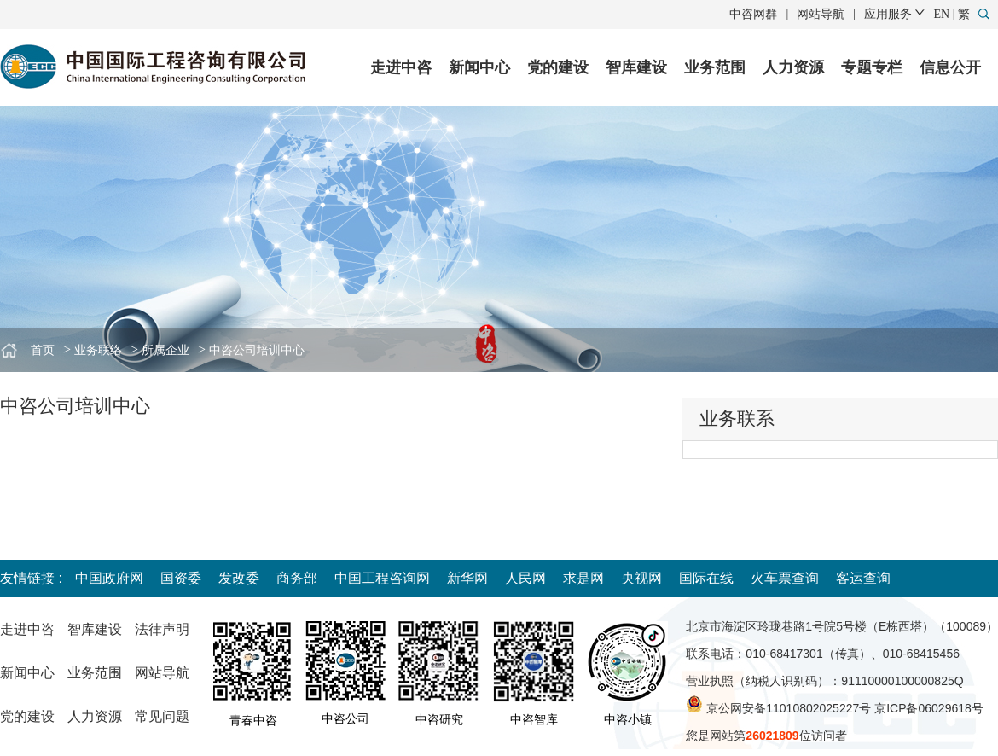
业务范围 (715, 67)
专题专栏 (871, 67)
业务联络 (98, 350)
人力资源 (793, 67)
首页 (43, 350)
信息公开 (950, 67)
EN (942, 14)
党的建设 (558, 67)
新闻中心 (479, 67)
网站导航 (820, 14)
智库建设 (636, 67)
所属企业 (165, 350)
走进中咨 (401, 67)
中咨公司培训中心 (257, 350)
